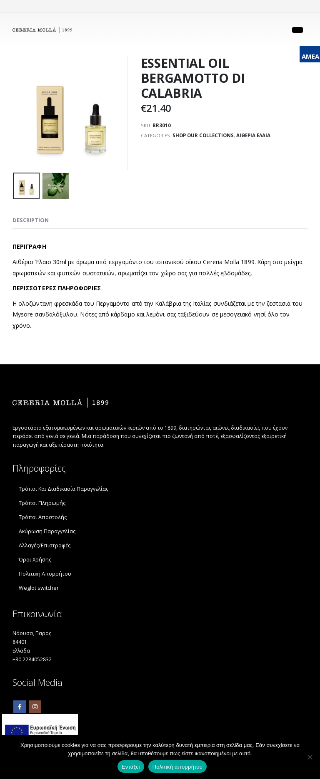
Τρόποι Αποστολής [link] (43, 518)
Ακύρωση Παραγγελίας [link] (47, 533)
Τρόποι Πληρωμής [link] (42, 504)
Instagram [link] (35, 711)
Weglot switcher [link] (39, 589)
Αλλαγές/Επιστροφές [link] (44, 547)
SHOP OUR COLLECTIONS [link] (204, 136)
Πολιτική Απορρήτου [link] (45, 575)
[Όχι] (309, 757)
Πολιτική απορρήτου (177, 767)
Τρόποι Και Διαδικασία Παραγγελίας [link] (63, 490)
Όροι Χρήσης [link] (35, 561)
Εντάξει (131, 767)
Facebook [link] (19, 711)
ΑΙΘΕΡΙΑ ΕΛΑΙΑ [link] (257, 136)
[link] (42, 30)
